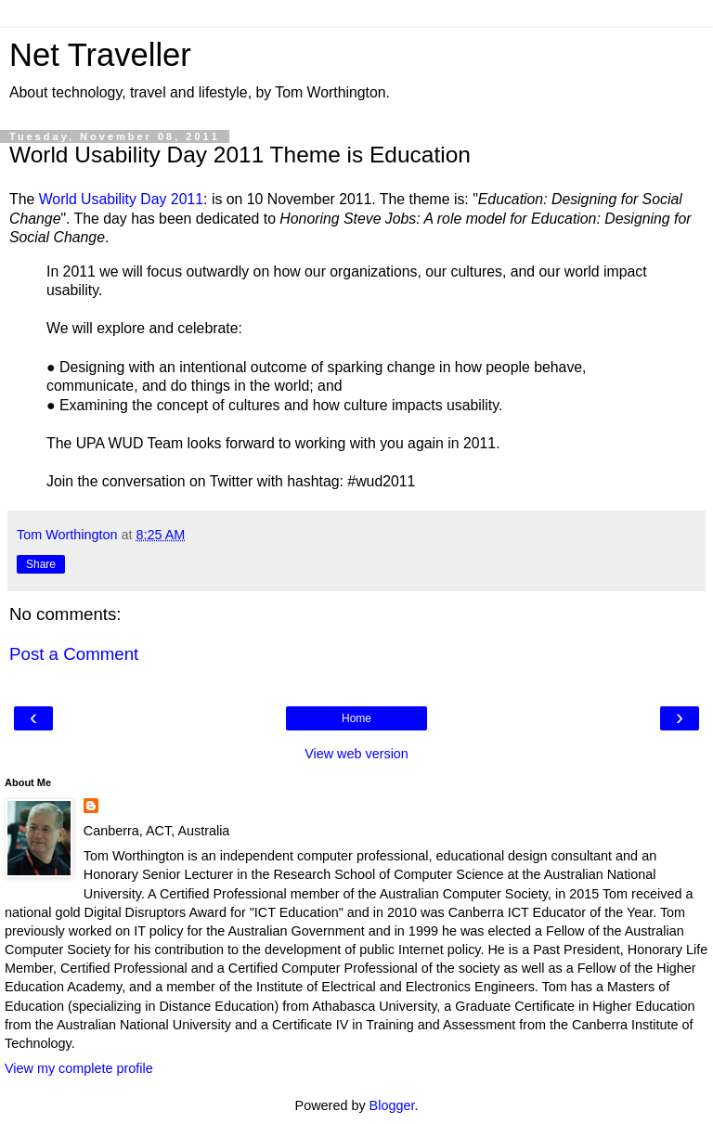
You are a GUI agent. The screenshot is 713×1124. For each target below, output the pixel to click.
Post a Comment (73, 654)
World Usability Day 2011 (121, 199)
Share (41, 564)
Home (356, 718)
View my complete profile (79, 1068)
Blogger (392, 1105)
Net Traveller (100, 54)
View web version (356, 753)
